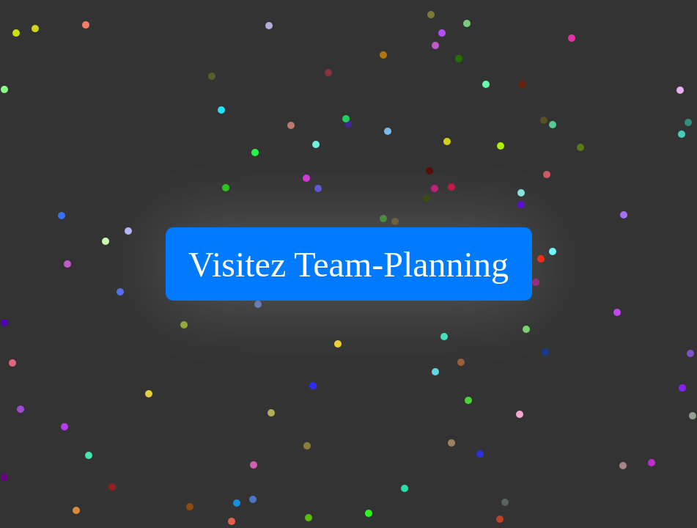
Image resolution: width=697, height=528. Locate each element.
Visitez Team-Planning (348, 264)
